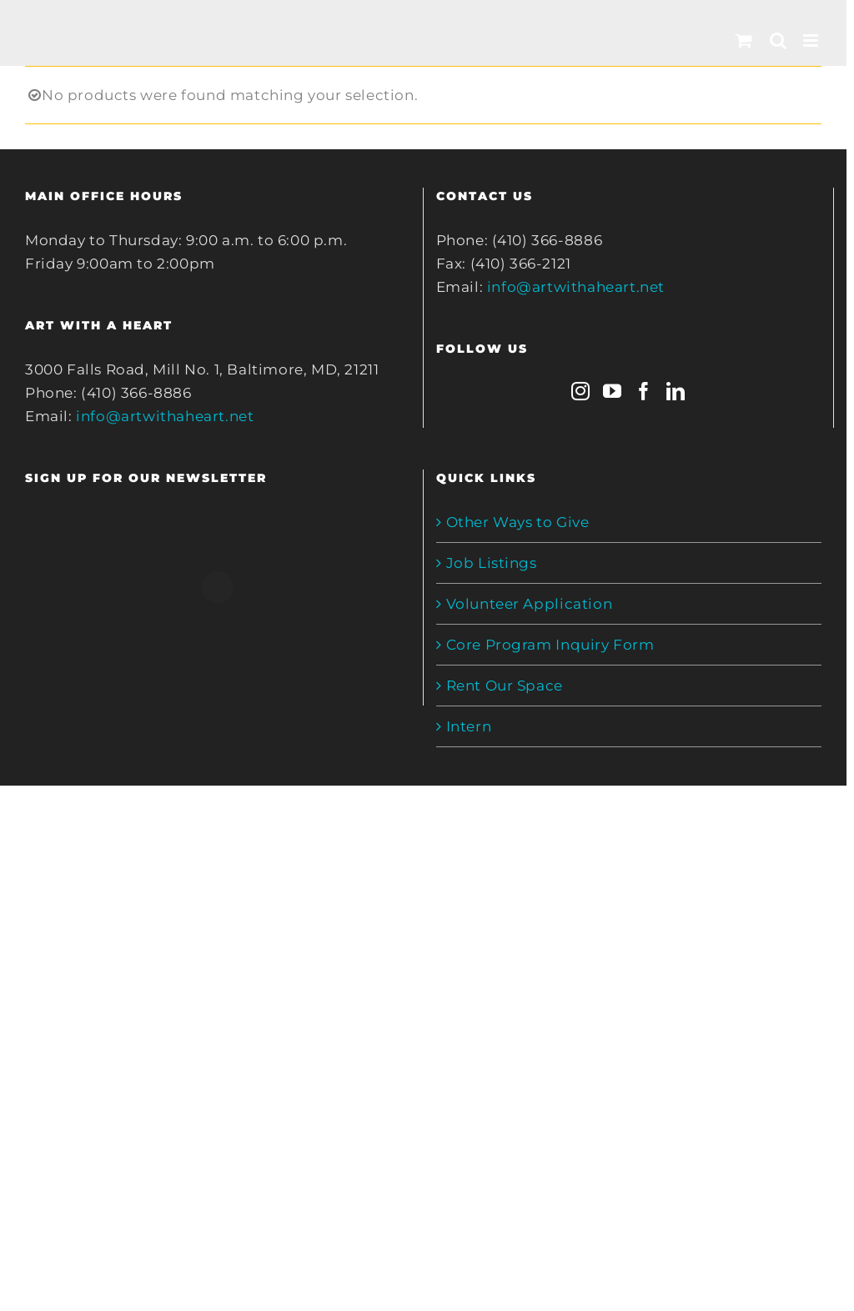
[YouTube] (612, 391)
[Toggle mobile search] (778, 40)
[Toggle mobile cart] (744, 40)
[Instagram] (580, 391)
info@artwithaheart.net (165, 416)
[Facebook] (644, 391)
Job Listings (491, 563)
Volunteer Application (529, 603)
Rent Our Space (504, 685)
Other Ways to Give (518, 522)
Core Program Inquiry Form (550, 644)
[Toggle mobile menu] (812, 40)
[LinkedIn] (676, 391)
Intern (469, 726)
